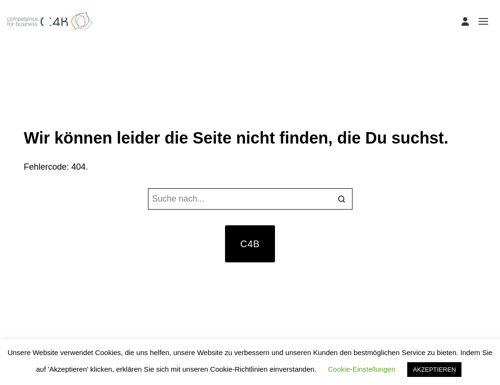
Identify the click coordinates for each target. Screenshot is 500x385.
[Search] (342, 200)
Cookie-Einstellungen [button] (361, 369)
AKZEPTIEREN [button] (434, 369)
